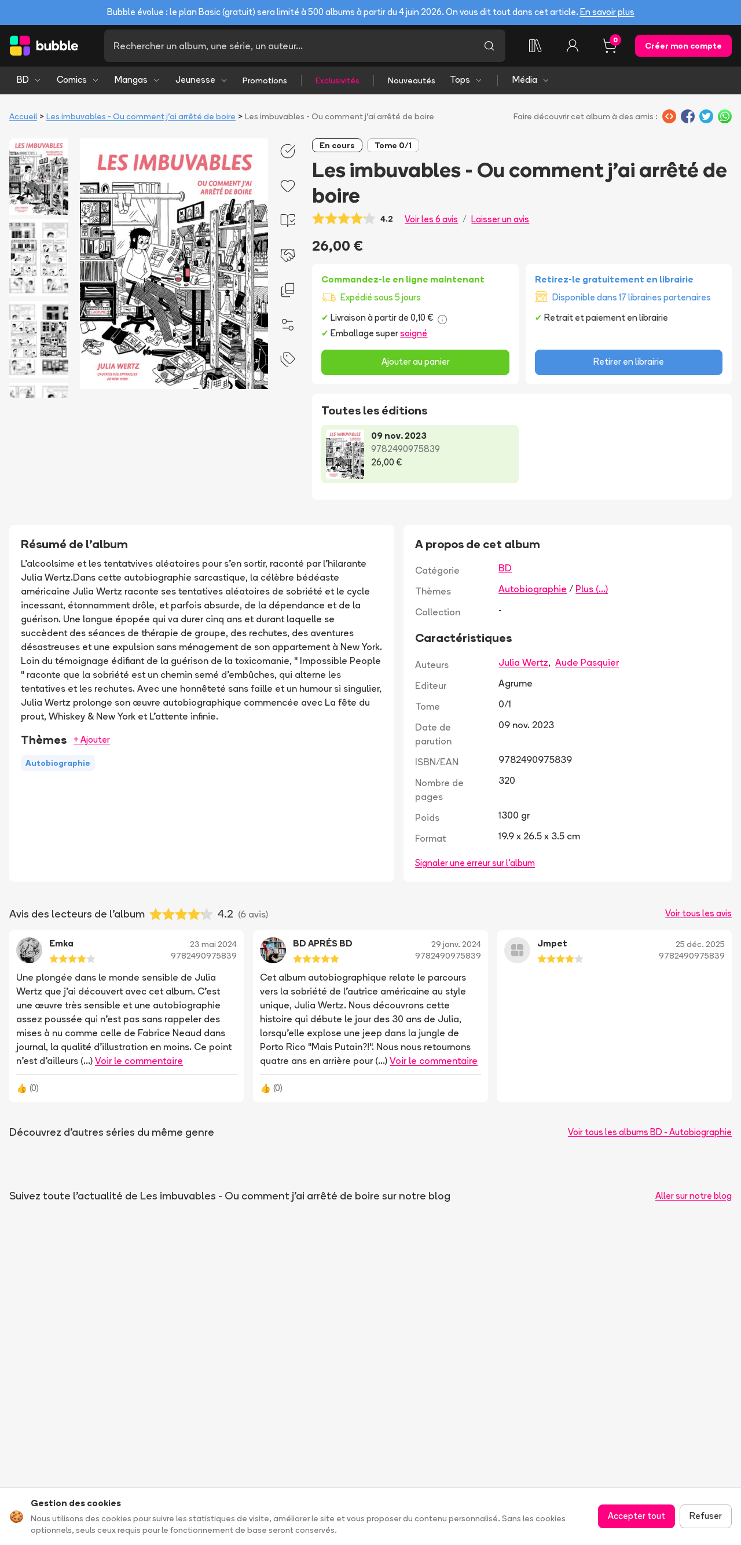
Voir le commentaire (139, 1060)
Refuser (705, 1515)
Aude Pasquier (587, 662)
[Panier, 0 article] (609, 45)
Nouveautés (411, 80)
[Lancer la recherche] (489, 46)
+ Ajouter (92, 739)
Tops (466, 79)
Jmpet (552, 943)
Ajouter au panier (415, 361)
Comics (78, 79)
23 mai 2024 (213, 944)
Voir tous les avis (698, 913)
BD (29, 79)
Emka (61, 943)
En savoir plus (607, 11)
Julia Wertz (523, 662)
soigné (413, 333)
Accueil (23, 116)
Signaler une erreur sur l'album (475, 862)
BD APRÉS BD (323, 943)
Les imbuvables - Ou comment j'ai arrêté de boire (141, 116)
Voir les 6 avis (431, 219)
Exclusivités (338, 80)
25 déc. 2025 (700, 944)
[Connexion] (572, 45)
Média (531, 79)
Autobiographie (532, 588)
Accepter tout (636, 1515)
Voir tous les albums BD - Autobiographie (650, 1131)
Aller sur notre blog (693, 1195)
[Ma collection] (535, 45)
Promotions (265, 80)
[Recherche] (288, 46)
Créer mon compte (683, 46)
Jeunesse (201, 79)
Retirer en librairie (628, 361)
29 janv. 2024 (456, 944)
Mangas (137, 79)
